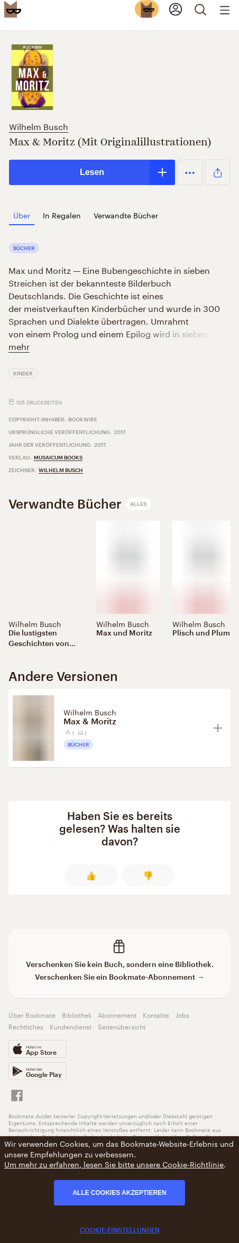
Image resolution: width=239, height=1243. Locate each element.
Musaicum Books (58, 457)
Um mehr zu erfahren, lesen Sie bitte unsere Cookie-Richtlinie (114, 1164)
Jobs (182, 1014)
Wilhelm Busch (38, 125)
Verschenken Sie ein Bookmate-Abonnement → (120, 976)
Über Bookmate (32, 1014)
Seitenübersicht (121, 1026)
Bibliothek (76, 1014)
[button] (190, 172)
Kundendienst (70, 1026)
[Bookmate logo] (12, 9)
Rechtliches (25, 1026)
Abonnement (117, 1014)
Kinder (23, 373)
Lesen (92, 172)
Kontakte (156, 1014)
